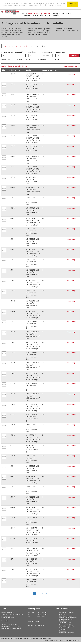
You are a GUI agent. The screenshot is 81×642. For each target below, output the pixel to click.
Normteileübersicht (38, 46)
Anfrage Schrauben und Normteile (15, 46)
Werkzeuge (62, 614)
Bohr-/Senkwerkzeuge (66, 616)
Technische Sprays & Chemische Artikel (66, 623)
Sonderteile (63, 629)
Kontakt (56, 15)
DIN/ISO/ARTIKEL (6, 52)
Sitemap (45, 640)
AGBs (51, 640)
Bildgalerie (40, 15)
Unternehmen (29, 15)
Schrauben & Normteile (66, 613)
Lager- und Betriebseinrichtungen (66, 632)
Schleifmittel (63, 621)
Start (23, 13)
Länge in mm (60, 52)
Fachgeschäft (67, 13)
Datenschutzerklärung (72, 640)
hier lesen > (58, 5)
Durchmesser (47, 52)
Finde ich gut (72, 4)
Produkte (56, 13)
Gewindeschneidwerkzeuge (68, 617)
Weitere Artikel (64, 627)
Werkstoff (18, 52)
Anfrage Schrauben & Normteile (39, 13)
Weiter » (44, 593)
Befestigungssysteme (66, 619)
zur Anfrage (71, 74)
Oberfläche (32, 52)
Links (49, 15)
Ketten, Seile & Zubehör (66, 626)
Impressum (59, 640)
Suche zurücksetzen (72, 66)
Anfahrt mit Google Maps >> (37, 625)
